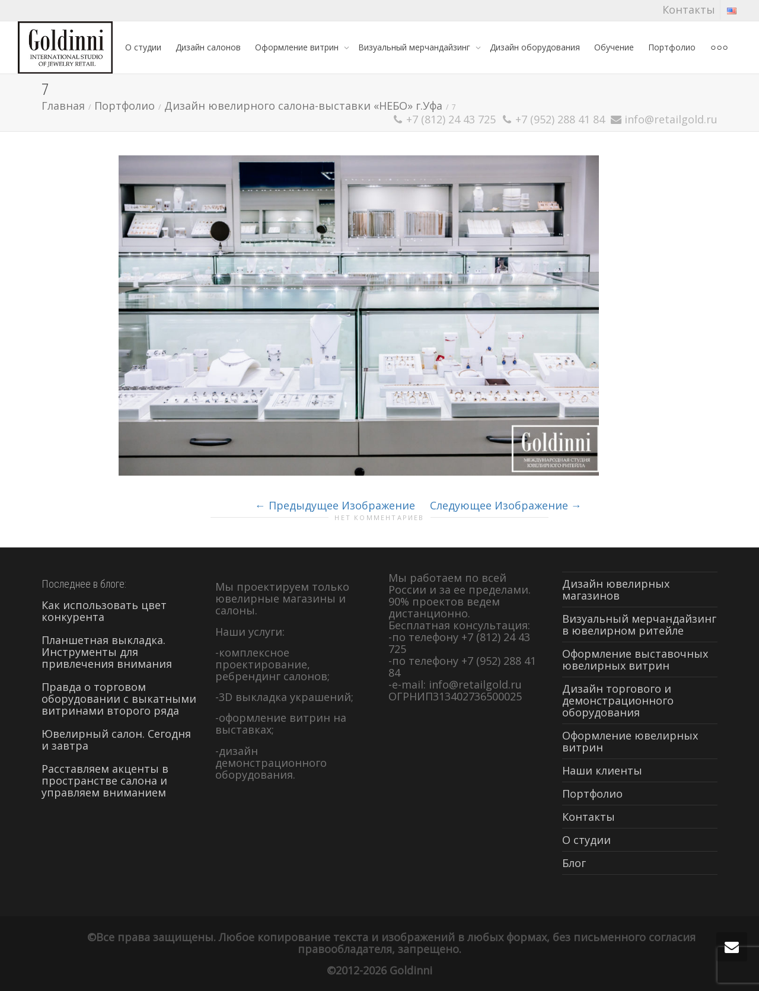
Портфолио (672, 47)
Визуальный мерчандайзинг (415, 47)
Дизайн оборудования (535, 47)
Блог (574, 863)
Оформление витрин (298, 47)
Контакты (688, 9)
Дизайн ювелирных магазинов (615, 589)
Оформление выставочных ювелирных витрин (635, 659)
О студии (143, 47)
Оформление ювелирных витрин (630, 741)
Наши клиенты (602, 770)
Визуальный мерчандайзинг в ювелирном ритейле (639, 624)
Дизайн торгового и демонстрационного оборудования (618, 700)
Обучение (614, 47)
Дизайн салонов (208, 47)
